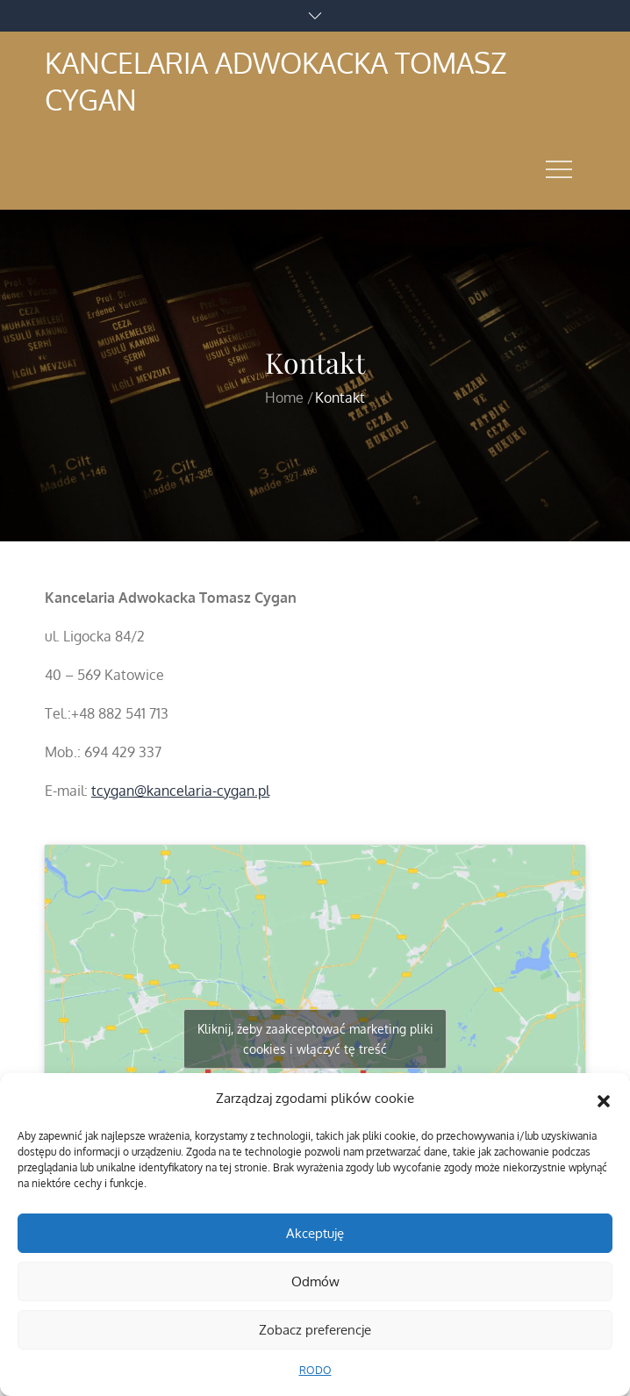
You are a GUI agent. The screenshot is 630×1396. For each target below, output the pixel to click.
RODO (315, 1370)
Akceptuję (315, 1233)
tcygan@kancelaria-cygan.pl (180, 790)
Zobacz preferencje (315, 1329)
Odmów (315, 1281)
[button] (603, 1098)
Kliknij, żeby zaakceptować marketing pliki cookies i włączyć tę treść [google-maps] (315, 1038)
